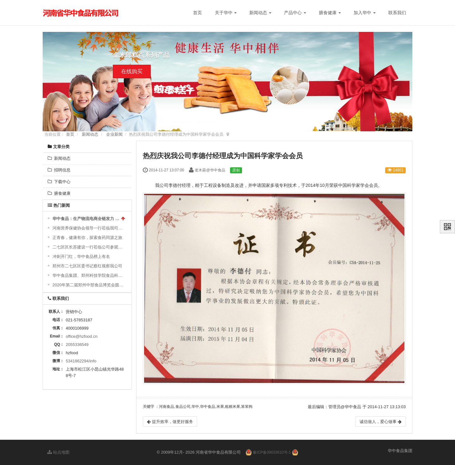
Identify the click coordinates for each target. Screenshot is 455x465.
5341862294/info (81, 361)
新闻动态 (260, 12)
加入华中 (365, 12)
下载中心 (59, 181)
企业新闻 (114, 134)
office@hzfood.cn (81, 336)
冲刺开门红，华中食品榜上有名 (81, 256)
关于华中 (226, 12)
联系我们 (397, 12)
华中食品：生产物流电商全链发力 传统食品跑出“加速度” (85, 218)
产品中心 (295, 12)
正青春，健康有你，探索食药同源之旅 (87, 237)
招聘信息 (59, 170)
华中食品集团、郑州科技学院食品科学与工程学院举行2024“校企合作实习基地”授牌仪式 (88, 275)
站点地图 (58, 452)
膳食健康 (330, 12)
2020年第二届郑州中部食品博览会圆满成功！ (88, 285)
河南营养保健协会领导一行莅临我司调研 (88, 228)
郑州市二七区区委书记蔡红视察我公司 (87, 266)
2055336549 (77, 344)
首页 (197, 12)
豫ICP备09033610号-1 (272, 452)
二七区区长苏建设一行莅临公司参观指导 (88, 247)
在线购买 (132, 72)
